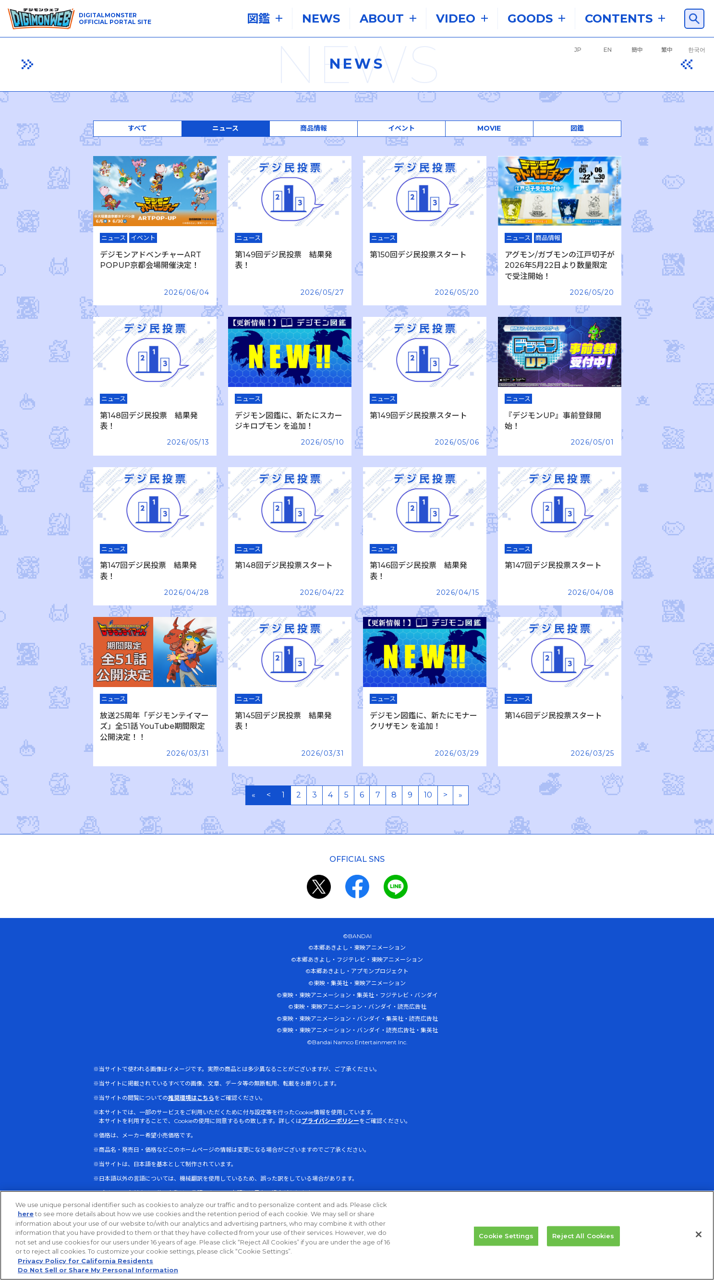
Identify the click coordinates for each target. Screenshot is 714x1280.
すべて (137, 128)
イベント (401, 128)
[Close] (698, 1244)
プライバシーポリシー (330, 1120)
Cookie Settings (506, 1246)
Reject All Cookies (583, 1246)
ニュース (225, 128)
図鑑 (577, 128)
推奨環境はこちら (191, 1097)
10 (428, 794)
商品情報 (313, 128)
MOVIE (489, 128)
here (26, 1224)
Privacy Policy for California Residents (85, 1271)
